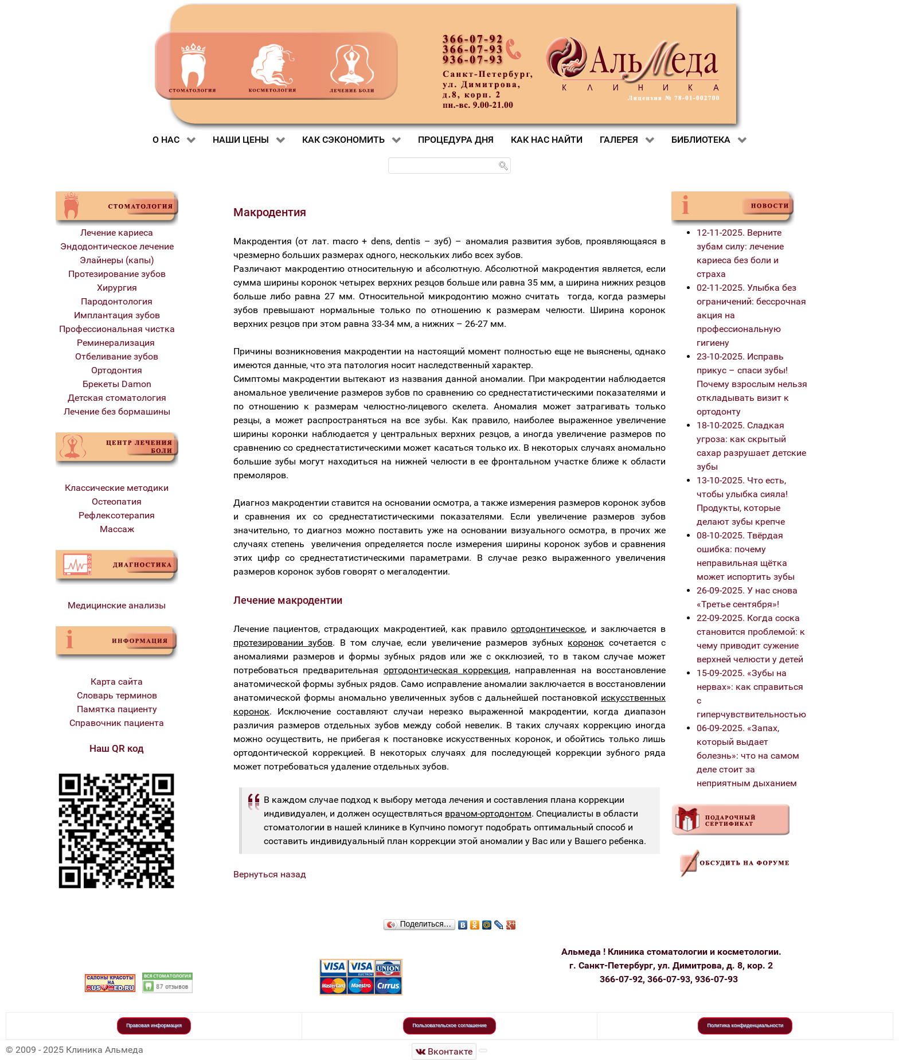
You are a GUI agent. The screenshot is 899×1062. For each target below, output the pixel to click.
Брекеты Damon (117, 383)
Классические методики (117, 487)
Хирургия (117, 287)
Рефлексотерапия (117, 515)
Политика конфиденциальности (745, 1025)
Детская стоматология (117, 397)
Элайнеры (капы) (117, 260)
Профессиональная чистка (117, 328)
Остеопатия (117, 501)
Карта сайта (117, 681)
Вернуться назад (269, 874)
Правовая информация (154, 1025)
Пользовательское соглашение (449, 1025)
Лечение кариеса (116, 232)
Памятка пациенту (117, 709)
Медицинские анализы (117, 605)
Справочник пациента (116, 722)
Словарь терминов (117, 695)
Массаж (117, 529)
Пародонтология (117, 301)
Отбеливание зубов (116, 356)
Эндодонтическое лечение (117, 246)
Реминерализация (117, 342)
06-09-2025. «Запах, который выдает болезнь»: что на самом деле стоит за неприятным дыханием (748, 755)
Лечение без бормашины (117, 411)
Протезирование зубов (117, 273)
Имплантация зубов (117, 315)
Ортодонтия (116, 370)
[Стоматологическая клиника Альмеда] (444, 1051)
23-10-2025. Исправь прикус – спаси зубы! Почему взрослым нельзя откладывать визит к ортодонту (752, 384)
